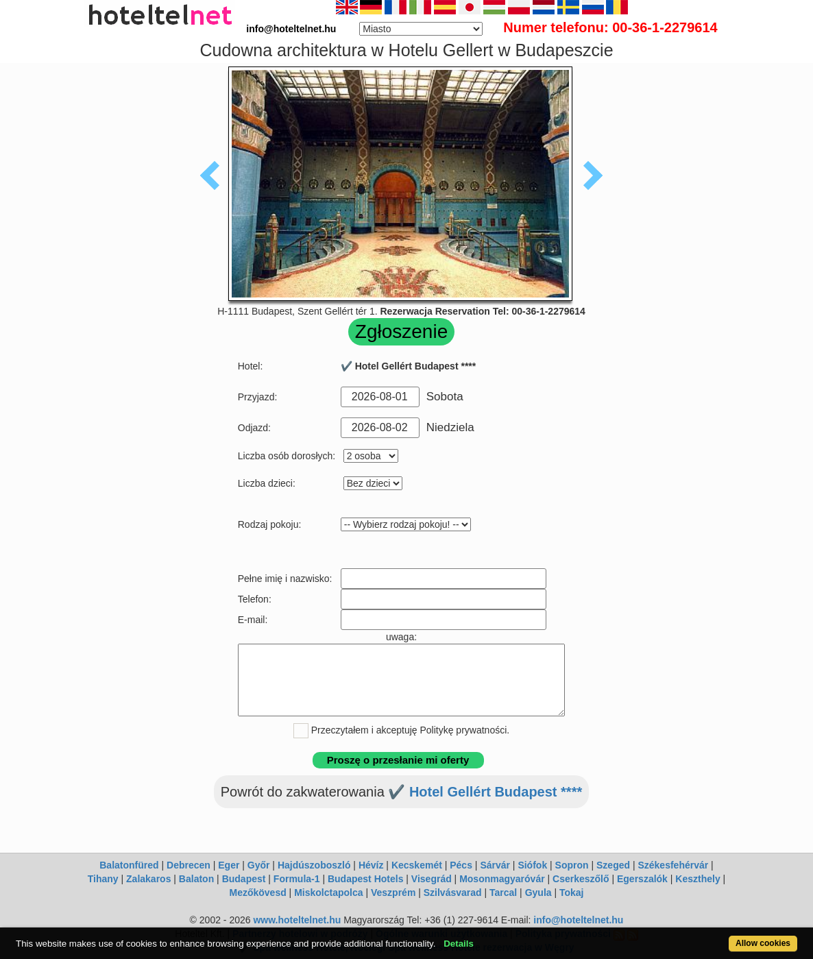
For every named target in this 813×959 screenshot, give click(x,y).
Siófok (532, 865)
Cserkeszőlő (581, 878)
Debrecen (188, 865)
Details (459, 943)
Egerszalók (642, 878)
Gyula (538, 892)
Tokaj (571, 892)
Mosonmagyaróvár (501, 878)
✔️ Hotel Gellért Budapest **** (485, 791)
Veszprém (393, 892)
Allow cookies (763, 943)
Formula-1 (297, 878)
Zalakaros (148, 878)
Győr (258, 865)
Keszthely (697, 878)
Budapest (244, 878)
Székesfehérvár (673, 865)
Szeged (613, 865)
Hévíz (371, 865)
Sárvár (495, 865)
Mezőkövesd (257, 892)
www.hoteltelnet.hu (297, 919)
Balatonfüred (128, 865)
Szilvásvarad (453, 892)
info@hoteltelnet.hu (578, 919)
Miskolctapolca (328, 892)
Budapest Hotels (365, 878)
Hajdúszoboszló (314, 865)
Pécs (461, 865)
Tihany (103, 878)
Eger (228, 865)
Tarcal (503, 892)
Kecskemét (416, 865)
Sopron (572, 865)
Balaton (196, 878)
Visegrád (431, 878)
